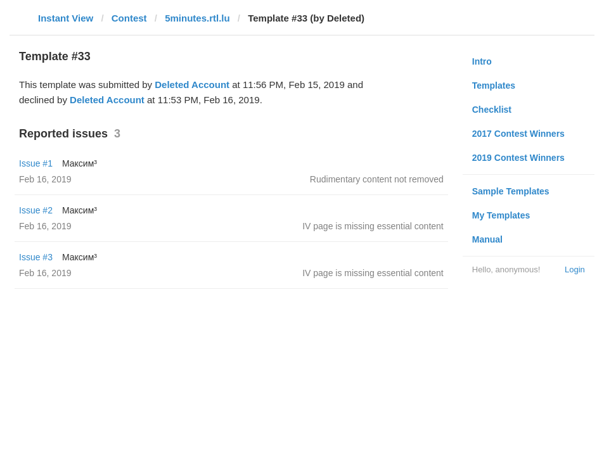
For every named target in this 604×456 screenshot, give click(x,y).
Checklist (491, 109)
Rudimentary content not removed (377, 179)
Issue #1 (36, 163)
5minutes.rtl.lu (197, 18)
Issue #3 (36, 257)
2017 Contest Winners (518, 134)
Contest (129, 18)
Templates (493, 85)
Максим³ (79, 163)
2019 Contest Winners (518, 158)
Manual (487, 239)
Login (575, 269)
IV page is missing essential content (373, 226)
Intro (482, 61)
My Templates (501, 215)
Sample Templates (510, 191)
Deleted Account (192, 84)
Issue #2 (36, 210)
